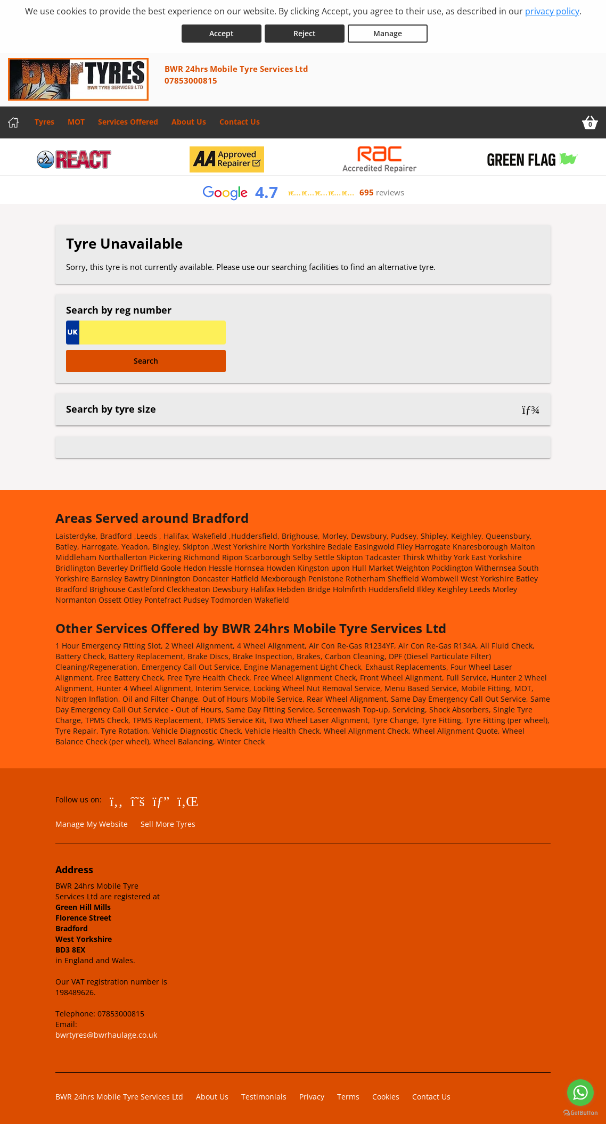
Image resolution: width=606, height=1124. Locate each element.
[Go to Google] (161, 798)
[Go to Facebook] (116, 798)
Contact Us (239, 119)
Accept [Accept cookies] (221, 31)
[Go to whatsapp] (580, 1092)
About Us (188, 119)
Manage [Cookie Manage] (387, 31)
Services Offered (128, 119)
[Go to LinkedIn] (187, 798)
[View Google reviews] (303, 190)
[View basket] (590, 120)
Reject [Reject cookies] (304, 31)
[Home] (13, 120)
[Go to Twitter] (138, 798)
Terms (348, 1094)
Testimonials (263, 1094)
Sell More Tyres (168, 822)
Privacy (311, 1094)
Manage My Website (91, 822)
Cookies (385, 1094)
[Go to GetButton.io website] (580, 1113)
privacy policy (552, 11)
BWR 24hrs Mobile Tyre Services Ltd (119, 1094)
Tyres (44, 119)
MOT (76, 119)
